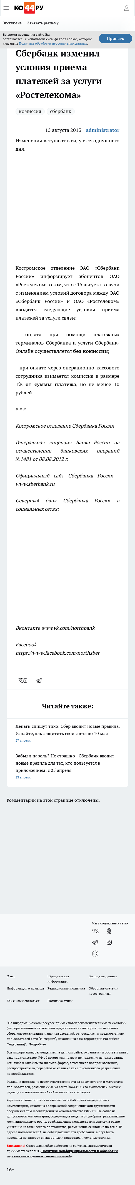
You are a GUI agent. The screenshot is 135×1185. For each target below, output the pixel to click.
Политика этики (60, 1001)
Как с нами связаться (23, 1001)
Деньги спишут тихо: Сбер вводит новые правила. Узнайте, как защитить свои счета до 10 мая (67, 733)
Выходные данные (103, 976)
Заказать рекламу (43, 22)
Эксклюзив (12, 22)
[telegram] (40, 680)
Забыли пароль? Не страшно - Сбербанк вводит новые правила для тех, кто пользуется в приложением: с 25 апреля (67, 767)
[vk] (23, 680)
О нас (11, 976)
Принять (115, 38)
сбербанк (60, 111)
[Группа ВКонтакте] (95, 931)
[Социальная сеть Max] (95, 953)
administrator (102, 130)
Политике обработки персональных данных (53, 43)
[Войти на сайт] (126, 8)
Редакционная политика (66, 988)
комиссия (30, 111)
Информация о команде (25, 988)
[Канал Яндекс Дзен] (109, 942)
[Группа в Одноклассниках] (109, 931)
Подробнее (37, 1044)
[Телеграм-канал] (95, 942)
